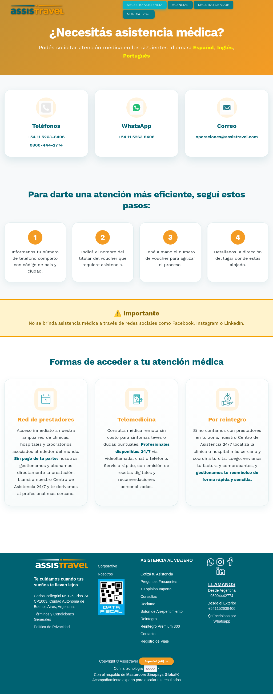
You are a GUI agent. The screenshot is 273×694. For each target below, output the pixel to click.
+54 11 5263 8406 (136, 136)
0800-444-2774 (46, 145)
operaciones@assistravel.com (227, 136)
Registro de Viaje (154, 641)
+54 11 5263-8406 (46, 136)
